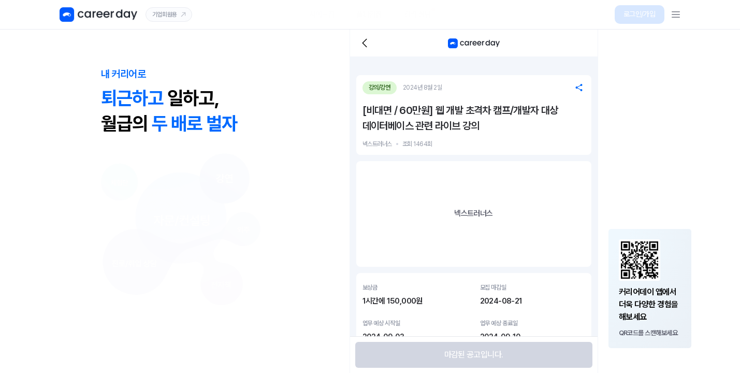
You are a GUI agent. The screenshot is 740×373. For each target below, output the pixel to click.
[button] (639, 14)
